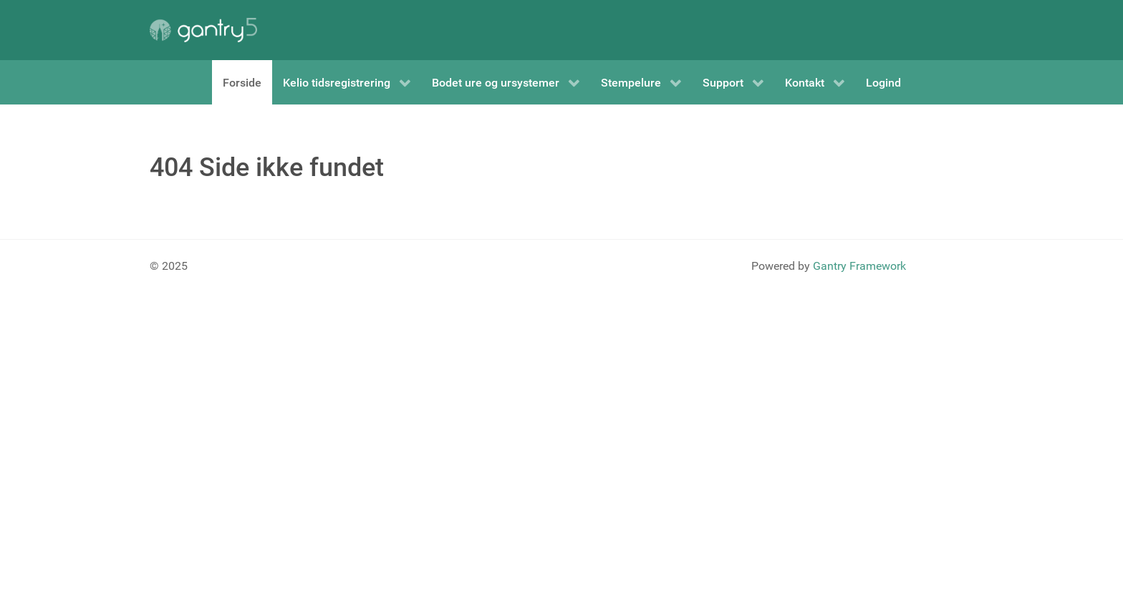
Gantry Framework (859, 266)
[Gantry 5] (203, 30)
